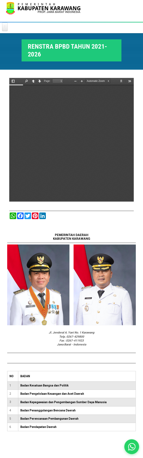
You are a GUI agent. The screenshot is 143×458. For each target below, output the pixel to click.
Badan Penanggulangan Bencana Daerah (48, 410)
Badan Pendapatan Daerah (38, 427)
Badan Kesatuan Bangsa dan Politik (44, 385)
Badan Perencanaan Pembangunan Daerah (49, 418)
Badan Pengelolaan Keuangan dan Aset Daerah (52, 393)
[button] (131, 446)
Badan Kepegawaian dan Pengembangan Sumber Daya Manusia (63, 402)
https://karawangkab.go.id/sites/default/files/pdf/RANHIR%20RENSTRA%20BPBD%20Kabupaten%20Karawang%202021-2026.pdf (71, 140)
